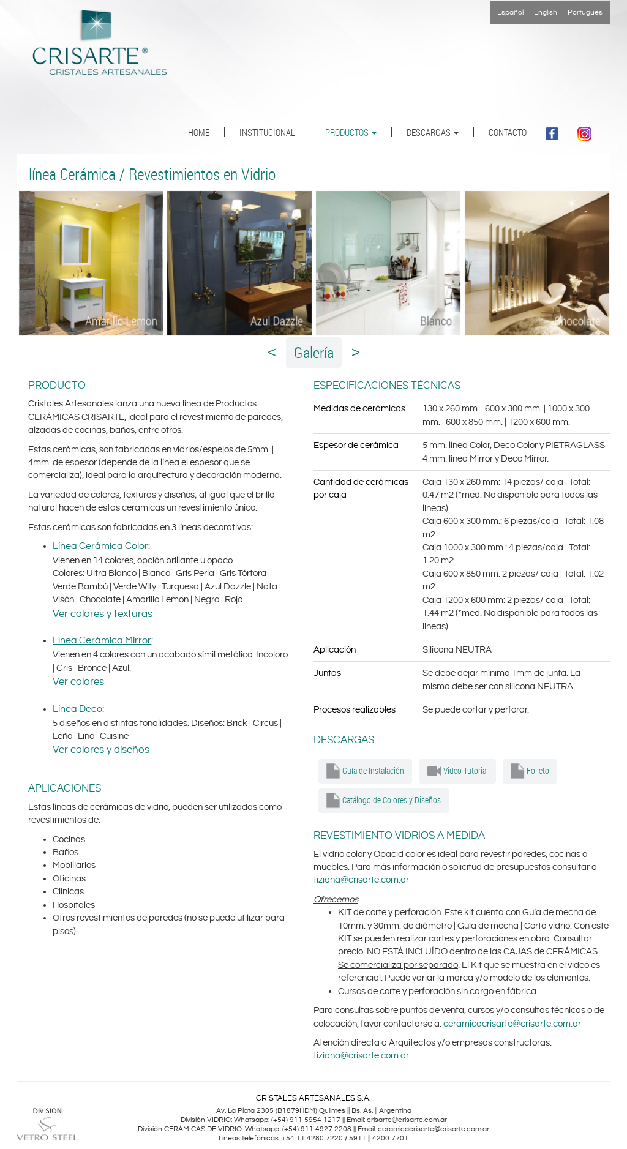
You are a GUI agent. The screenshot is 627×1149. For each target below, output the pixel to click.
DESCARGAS (433, 132)
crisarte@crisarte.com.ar (407, 1120)
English (545, 13)
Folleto (530, 771)
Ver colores (78, 681)
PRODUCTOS (351, 132)
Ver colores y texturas (102, 613)
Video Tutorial (457, 771)
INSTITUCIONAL (267, 132)
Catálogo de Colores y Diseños (383, 801)
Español (510, 13)
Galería (314, 352)
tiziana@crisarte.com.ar (361, 880)
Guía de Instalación (365, 771)
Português (585, 13)
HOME (198, 132)
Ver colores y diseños (101, 749)
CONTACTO (508, 132)
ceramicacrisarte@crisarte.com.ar (512, 1023)
